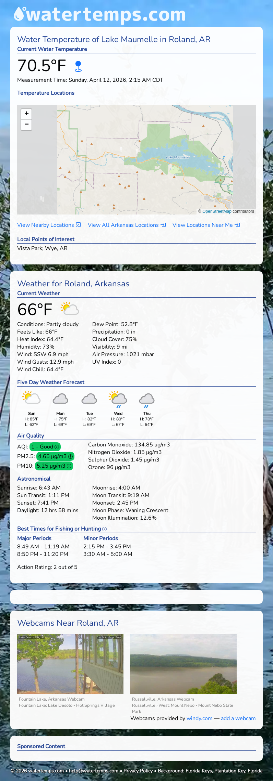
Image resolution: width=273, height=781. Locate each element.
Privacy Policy (138, 771)
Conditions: (31, 324)
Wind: (24, 354)
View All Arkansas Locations (127, 225)
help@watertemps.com (93, 771)
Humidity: (29, 347)
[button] (137, 153)
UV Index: (104, 362)
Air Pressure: (108, 354)
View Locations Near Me (206, 225)
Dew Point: (106, 324)
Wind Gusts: (32, 362)
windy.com (200, 718)
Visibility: (103, 347)
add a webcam (238, 718)
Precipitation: (108, 332)
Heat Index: (31, 339)
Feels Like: (30, 332)
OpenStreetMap (217, 211)
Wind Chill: (31, 369)
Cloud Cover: (108, 339)
